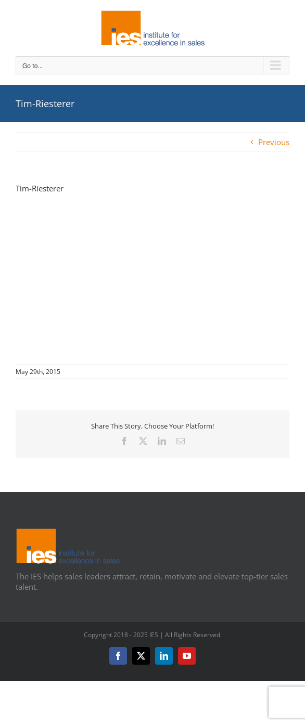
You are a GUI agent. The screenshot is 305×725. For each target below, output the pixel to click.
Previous (273, 142)
